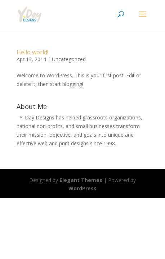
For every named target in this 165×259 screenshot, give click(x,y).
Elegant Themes (80, 180)
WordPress (82, 188)
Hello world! (32, 52)
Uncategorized (69, 59)
